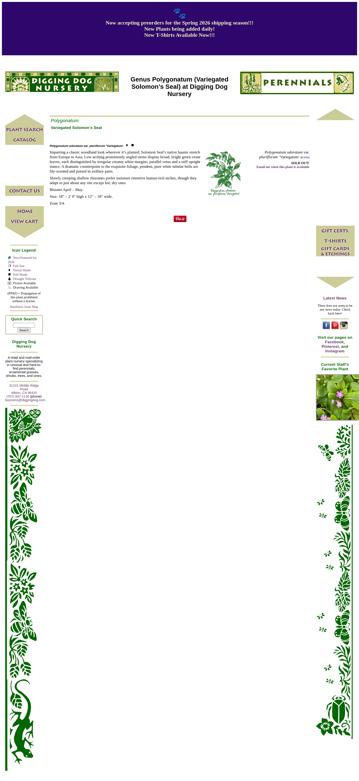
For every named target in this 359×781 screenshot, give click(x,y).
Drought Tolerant (24, 279)
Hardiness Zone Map (24, 307)
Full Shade (20, 274)
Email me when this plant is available (282, 167)
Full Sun (19, 266)
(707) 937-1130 (17, 396)
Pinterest (330, 346)
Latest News (335, 298)
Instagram (334, 351)
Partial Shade (22, 270)
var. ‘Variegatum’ (87, 146)
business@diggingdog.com (25, 400)
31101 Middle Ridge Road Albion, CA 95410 (24, 389)
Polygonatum (65, 120)
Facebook (334, 342)
